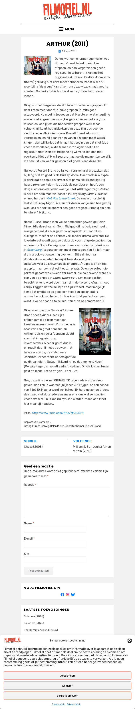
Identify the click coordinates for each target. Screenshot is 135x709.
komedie (44, 422)
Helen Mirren (57, 426)
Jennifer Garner (74, 426)
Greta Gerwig (41, 426)
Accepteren (67, 675)
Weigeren (67, 685)
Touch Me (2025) (34, 623)
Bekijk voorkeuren (67, 695)
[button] (129, 640)
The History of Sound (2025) (41, 630)
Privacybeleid (74, 704)
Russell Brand (93, 426)
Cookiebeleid (58, 704)
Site (26, 554)
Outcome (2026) (34, 616)
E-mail (29, 538)
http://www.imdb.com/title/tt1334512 (58, 413)
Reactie (30, 484)
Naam (29, 523)
